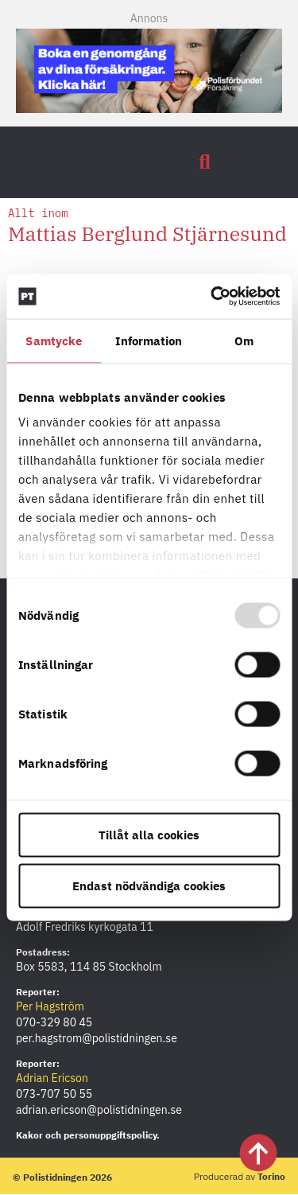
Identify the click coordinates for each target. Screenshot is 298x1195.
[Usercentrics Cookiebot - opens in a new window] (212, 296)
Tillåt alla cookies (149, 834)
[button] (205, 162)
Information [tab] (148, 340)
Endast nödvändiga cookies (149, 885)
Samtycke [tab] (53, 340)
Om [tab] (243, 340)
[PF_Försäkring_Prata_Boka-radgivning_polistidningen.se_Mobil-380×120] (149, 108)
